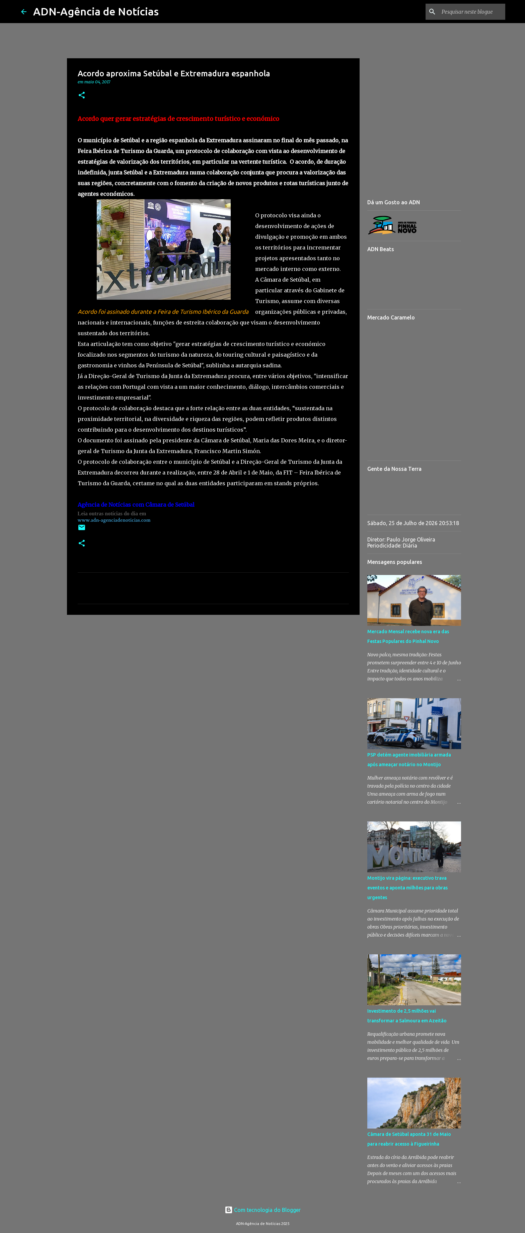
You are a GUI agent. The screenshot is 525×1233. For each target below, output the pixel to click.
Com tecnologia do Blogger (263, 1210)
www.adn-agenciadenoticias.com (114, 520)
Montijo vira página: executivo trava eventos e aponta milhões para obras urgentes (407, 887)
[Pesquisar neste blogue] (470, 12)
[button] (82, 95)
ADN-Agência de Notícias (96, 11)
